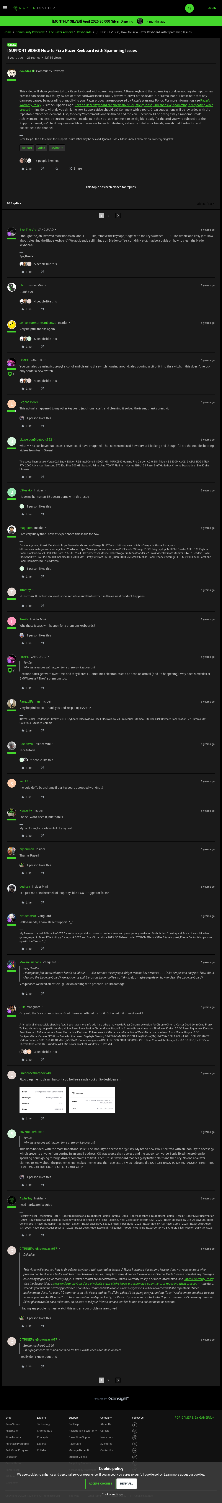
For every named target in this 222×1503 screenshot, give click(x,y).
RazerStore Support (80, 1437)
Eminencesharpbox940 (35, 1073)
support (26, 148)
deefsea (25, 886)
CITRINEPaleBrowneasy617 (38, 1248)
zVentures (106, 1443)
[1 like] (35, 418)
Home (7, 32)
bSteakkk (26, 490)
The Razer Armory (61, 32)
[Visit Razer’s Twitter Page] (134, 1444)
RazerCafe (11, 1430)
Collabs (41, 1450)
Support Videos (78, 1456)
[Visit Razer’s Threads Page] (134, 1437)
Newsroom (106, 1437)
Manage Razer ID (79, 1450)
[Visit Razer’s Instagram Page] (134, 1431)
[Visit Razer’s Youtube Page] (134, 1450)
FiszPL (24, 360)
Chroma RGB (44, 1430)
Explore (41, 1417)
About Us (105, 1424)
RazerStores (12, 1424)
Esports (41, 1443)
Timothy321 (28, 590)
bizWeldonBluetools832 (36, 439)
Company (106, 1417)
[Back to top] (213, 1394)
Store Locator (13, 1437)
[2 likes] (36, 760)
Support (73, 1417)
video (41, 148)
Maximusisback (30, 962)
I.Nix (23, 285)
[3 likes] (38, 1051)
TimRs (24, 619)
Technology (44, 1424)
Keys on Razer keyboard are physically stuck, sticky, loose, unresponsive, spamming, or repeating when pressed (125, 1283)
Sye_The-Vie (28, 229)
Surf (22, 1007)
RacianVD (26, 744)
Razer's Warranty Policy (198, 1279)
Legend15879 (29, 402)
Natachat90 (28, 916)
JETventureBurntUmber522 (38, 323)
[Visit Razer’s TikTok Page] (134, 1457)
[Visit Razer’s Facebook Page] (134, 1425)
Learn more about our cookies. (184, 1474)
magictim (26, 528)
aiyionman (27, 849)
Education (11, 1456)
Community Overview (30, 32)
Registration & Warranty (83, 1430)
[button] (4, 9)
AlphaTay (26, 1198)
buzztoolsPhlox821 (33, 1132)
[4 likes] (38, 301)
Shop (8, 1417)
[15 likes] (39, 160)
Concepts (42, 1437)
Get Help (74, 1424)
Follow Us (138, 1417)
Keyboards (84, 32)
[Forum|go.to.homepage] (33, 8)
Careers (104, 1430)
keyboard (57, 148)
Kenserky (26, 810)
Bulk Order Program (16, 1450)
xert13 (24, 781)
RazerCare (75, 1443)
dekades (25, 71)
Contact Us (106, 1450)
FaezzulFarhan (30, 701)
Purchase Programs (17, 1443)
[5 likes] (38, 264)
